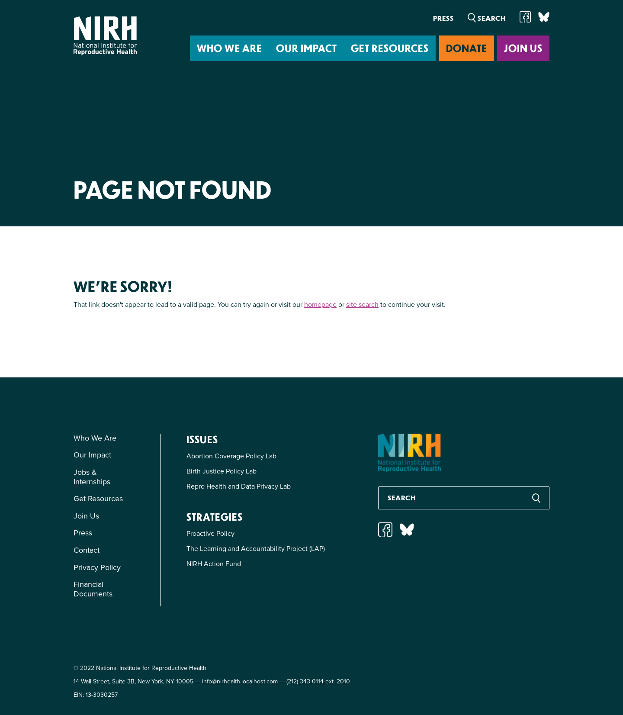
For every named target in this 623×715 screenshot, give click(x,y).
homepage (320, 304)
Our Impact (306, 48)
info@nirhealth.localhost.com (240, 681)
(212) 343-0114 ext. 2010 (318, 681)
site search (362, 304)
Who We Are (229, 48)
